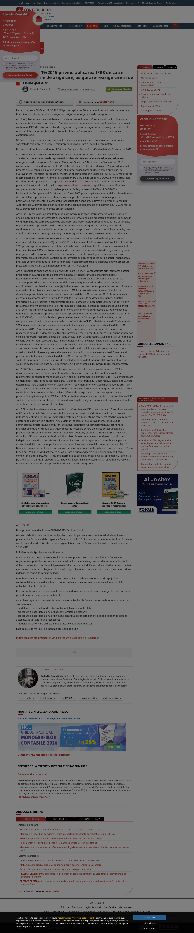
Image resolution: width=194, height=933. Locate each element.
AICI (121, 923)
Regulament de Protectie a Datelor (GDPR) (76, 918)
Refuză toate (149, 928)
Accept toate (149, 917)
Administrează (150, 923)
